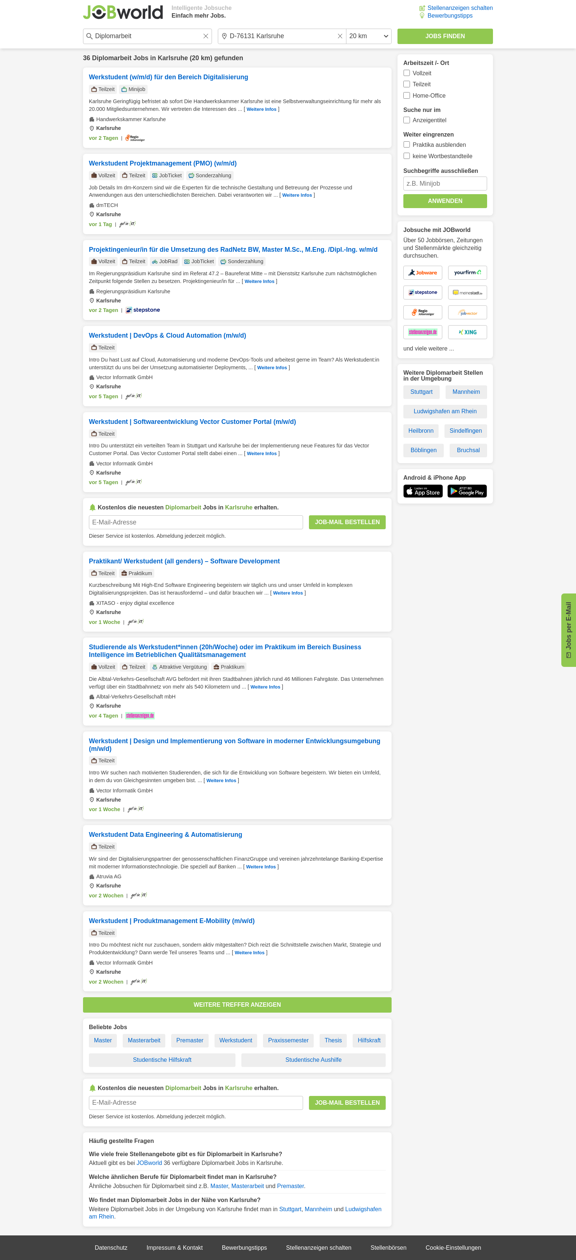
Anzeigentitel (430, 120)
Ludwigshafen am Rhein (445, 411)
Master (103, 1040)
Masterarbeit (144, 1040)
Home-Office (429, 95)
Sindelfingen (466, 431)
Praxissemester (288, 1040)
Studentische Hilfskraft (162, 1060)
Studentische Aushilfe (313, 1060)
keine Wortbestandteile (442, 156)
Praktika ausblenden (439, 145)
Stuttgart (290, 1209)
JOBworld (149, 1163)
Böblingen (424, 450)
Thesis (333, 1040)
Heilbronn (420, 431)
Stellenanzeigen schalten (460, 8)
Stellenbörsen (389, 1248)
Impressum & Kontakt (175, 1248)
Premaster (190, 1040)
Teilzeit (422, 84)
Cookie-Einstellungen (453, 1248)
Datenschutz (111, 1248)
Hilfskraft (369, 1040)
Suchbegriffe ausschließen (440, 171)
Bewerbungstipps (450, 15)
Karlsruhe (173, 58)
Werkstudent (235, 1040)
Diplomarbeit (112, 58)
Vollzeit (422, 73)
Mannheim (318, 1209)
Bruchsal (468, 450)
